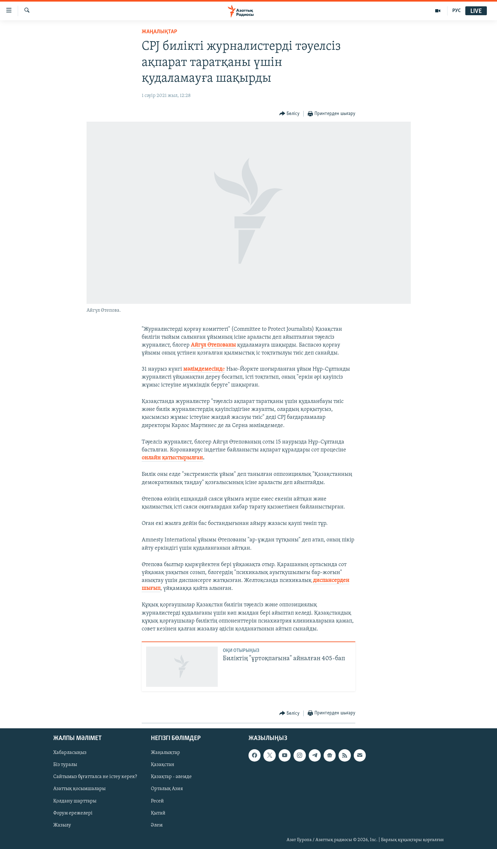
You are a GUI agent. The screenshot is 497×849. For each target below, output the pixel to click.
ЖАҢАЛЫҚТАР (159, 32)
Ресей (157, 800)
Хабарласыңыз (70, 752)
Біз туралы (65, 764)
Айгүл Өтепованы (213, 345)
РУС (456, 10)
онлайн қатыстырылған (172, 458)
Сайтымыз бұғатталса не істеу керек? (95, 776)
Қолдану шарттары (74, 800)
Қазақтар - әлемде (171, 776)
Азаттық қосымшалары (79, 788)
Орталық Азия (167, 788)
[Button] (289, 114)
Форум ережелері (73, 812)
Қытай (158, 812)
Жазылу (62, 824)
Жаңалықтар (165, 752)
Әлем (157, 824)
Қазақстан (162, 764)
